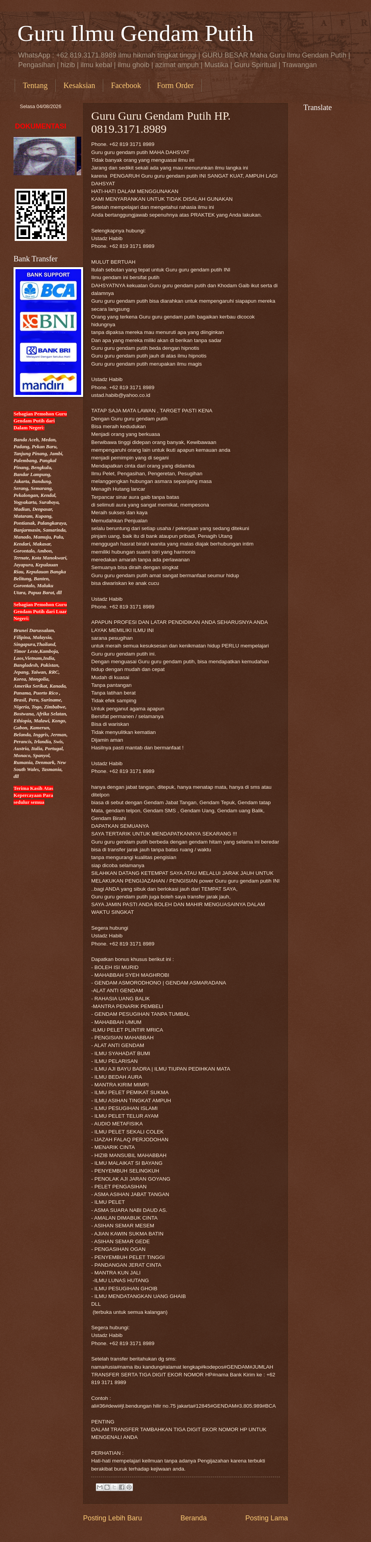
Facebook (126, 85)
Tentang (35, 85)
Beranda (193, 1518)
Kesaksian (79, 85)
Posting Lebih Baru (112, 1518)
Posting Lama (266, 1518)
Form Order (175, 85)
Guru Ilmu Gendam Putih (135, 33)
